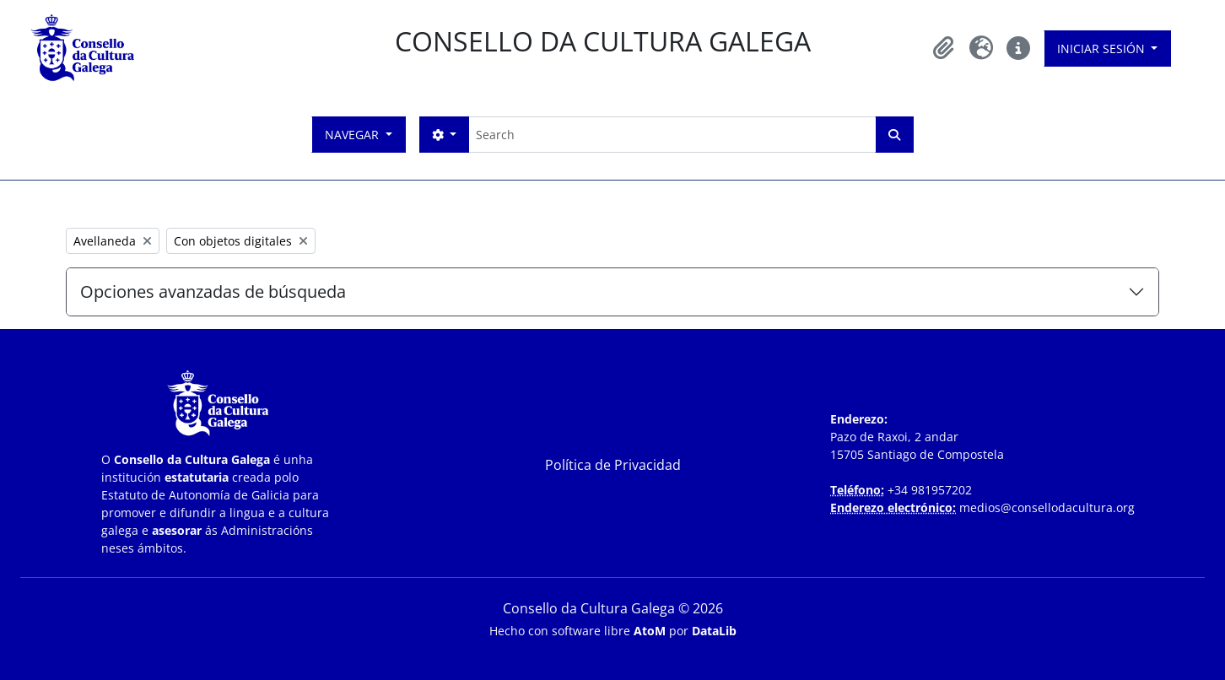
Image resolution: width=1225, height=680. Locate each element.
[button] (944, 48)
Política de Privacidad (613, 465)
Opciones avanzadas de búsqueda (213, 291)
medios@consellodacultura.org (1047, 507)
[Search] (672, 134)
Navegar (353, 135)
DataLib (714, 631)
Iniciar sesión (1102, 48)
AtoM (650, 631)
